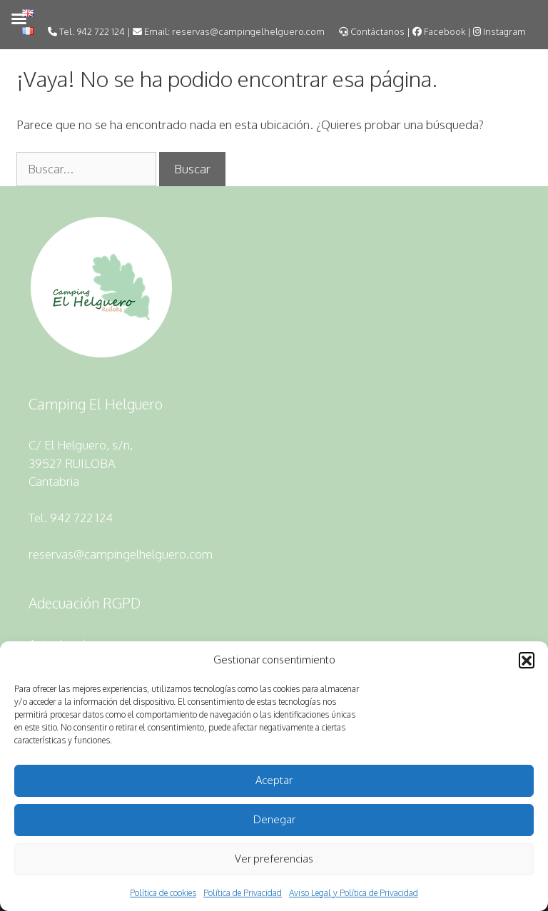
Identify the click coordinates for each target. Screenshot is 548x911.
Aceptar (274, 780)
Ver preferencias (274, 858)
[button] (526, 660)
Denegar (274, 819)
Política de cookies (163, 892)
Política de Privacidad (242, 892)
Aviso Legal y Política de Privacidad (353, 892)
